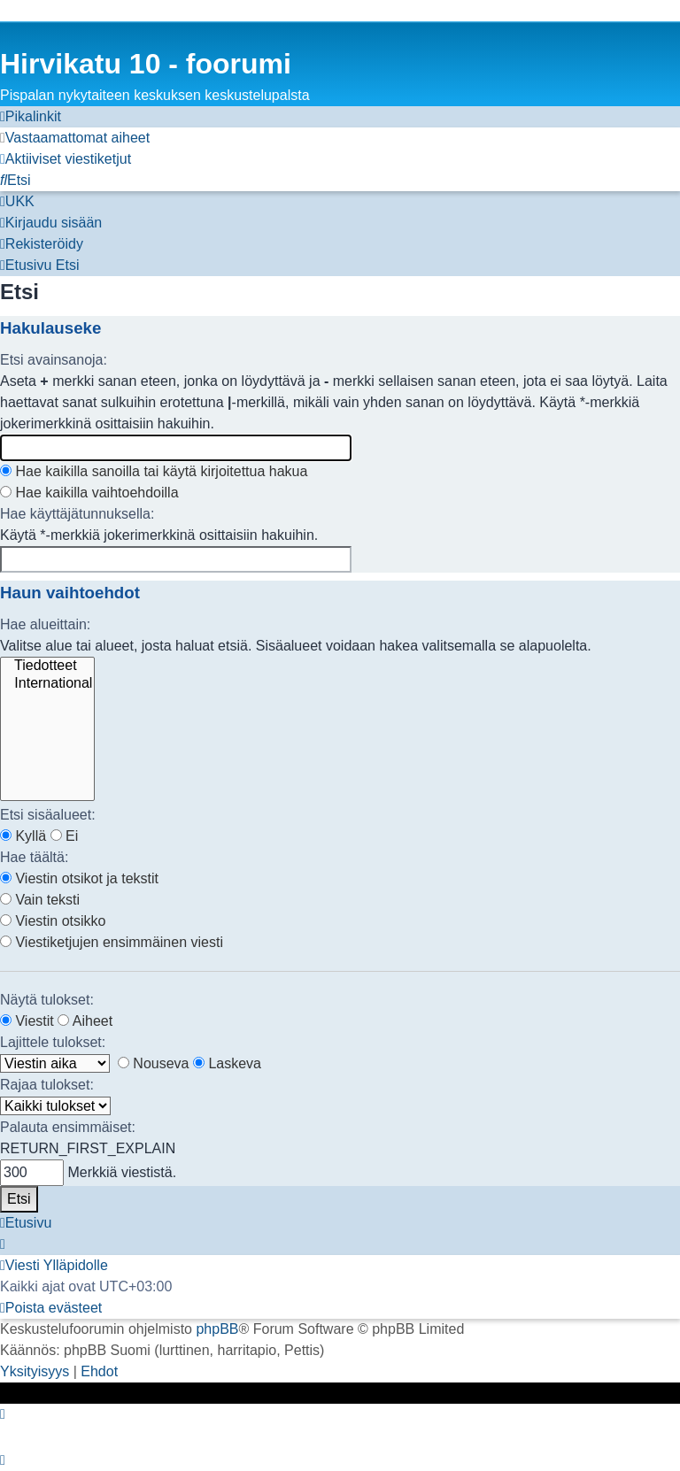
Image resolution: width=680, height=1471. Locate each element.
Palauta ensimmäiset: (67, 1127)
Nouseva (153, 1063)
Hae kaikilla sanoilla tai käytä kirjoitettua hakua (153, 471)
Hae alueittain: (45, 624)
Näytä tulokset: (47, 999)
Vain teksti (40, 899)
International (47, 684)
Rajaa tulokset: (47, 1084)
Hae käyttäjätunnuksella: (77, 513)
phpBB (217, 1328)
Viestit (27, 1020)
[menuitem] (75, 138)
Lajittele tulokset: (52, 1042)
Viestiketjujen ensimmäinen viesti (111, 942)
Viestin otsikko (52, 920)
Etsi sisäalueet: (48, 814)
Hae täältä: (34, 857)
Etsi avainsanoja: (53, 359)
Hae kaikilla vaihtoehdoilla (89, 492)
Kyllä (23, 835)
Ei (64, 835)
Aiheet (85, 1020)
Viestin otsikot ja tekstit (79, 878)
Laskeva (227, 1063)
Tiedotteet (47, 666)
